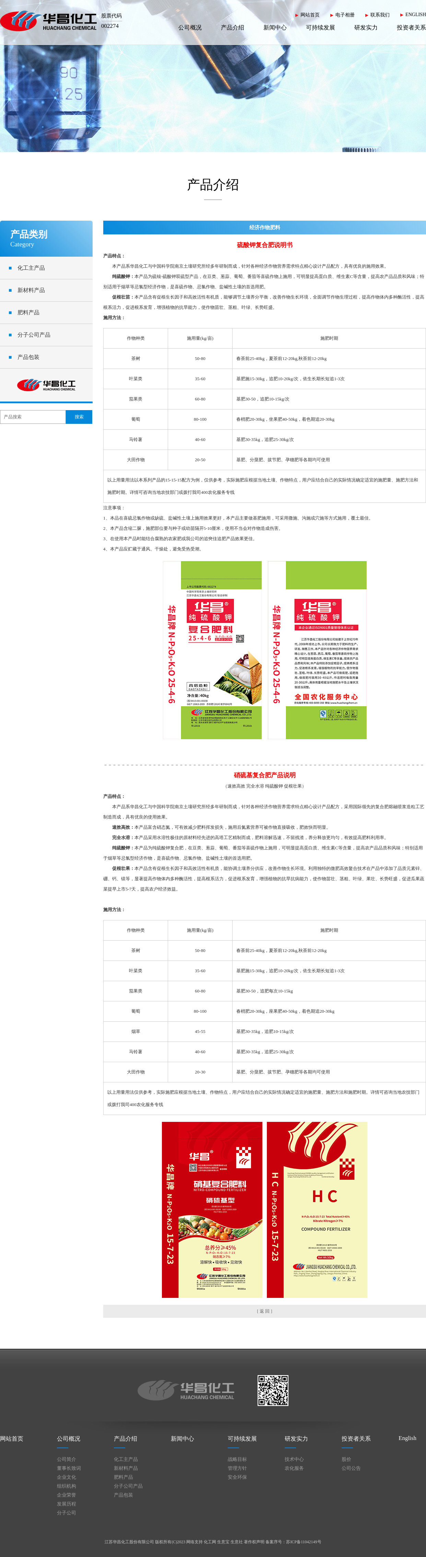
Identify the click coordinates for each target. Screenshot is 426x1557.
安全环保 (237, 1477)
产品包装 (24, 357)
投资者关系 (411, 27)
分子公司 (66, 1512)
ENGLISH (415, 14)
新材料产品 (27, 290)
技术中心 (294, 1459)
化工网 (210, 1541)
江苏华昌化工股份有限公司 (129, 1541)
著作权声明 (254, 1541)
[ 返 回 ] (264, 1311)
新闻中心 (275, 27)
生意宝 (223, 1541)
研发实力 (366, 27)
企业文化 (66, 1477)
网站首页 (310, 15)
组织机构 (66, 1486)
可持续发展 (320, 27)
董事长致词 (69, 1468)
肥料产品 (24, 312)
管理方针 (237, 1468)
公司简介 (66, 1459)
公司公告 (351, 1468)
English (407, 1438)
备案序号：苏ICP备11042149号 (293, 1541)
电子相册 (345, 15)
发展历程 (66, 1504)
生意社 (236, 1541)
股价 (346, 1459)
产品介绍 (232, 27)
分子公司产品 (29, 335)
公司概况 (190, 27)
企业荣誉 (66, 1495)
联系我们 (380, 15)
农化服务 (294, 1468)
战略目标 (237, 1459)
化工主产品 (27, 268)
